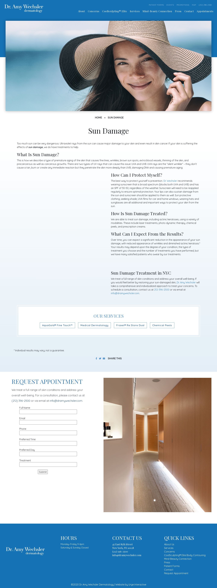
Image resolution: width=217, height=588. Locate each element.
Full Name (48, 409)
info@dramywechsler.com (125, 293)
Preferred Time (48, 441)
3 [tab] (163, 500)
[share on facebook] (96, 358)
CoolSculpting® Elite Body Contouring (185, 555)
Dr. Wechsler (170, 180)
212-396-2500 (161, 289)
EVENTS (170, 5)
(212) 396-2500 (205, 5)
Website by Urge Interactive (130, 584)
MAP (194, 5)
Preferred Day (48, 451)
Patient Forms (172, 566)
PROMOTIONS (183, 5)
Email (48, 420)
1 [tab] (154, 500)
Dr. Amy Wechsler (186, 282)
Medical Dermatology (94, 325)
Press (167, 562)
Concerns (169, 551)
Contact (168, 569)
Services (168, 547)
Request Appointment (176, 573)
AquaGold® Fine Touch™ (57, 325)
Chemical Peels (162, 325)
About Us (169, 544)
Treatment (48, 462)
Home (98, 117)
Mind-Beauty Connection (178, 558)
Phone (48, 430)
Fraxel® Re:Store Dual (130, 325)
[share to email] (104, 358)
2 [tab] (159, 500)
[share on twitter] (100, 358)
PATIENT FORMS (156, 5)
